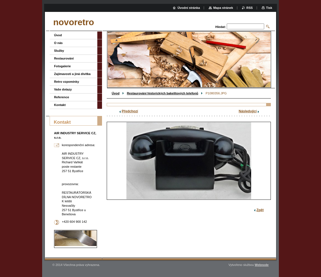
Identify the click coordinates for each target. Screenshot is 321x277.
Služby (59, 50)
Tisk (269, 7)
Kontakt (60, 105)
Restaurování (64, 58)
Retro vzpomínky (66, 81)
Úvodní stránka (188, 7)
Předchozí (130, 111)
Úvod (115, 93)
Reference (61, 97)
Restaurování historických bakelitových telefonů (162, 93)
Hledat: (220, 27)
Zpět (260, 210)
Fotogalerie (62, 66)
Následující (248, 111)
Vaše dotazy (63, 89)
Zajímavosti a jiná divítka (72, 74)
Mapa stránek (223, 7)
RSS (249, 7)
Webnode (262, 264)
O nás (58, 43)
